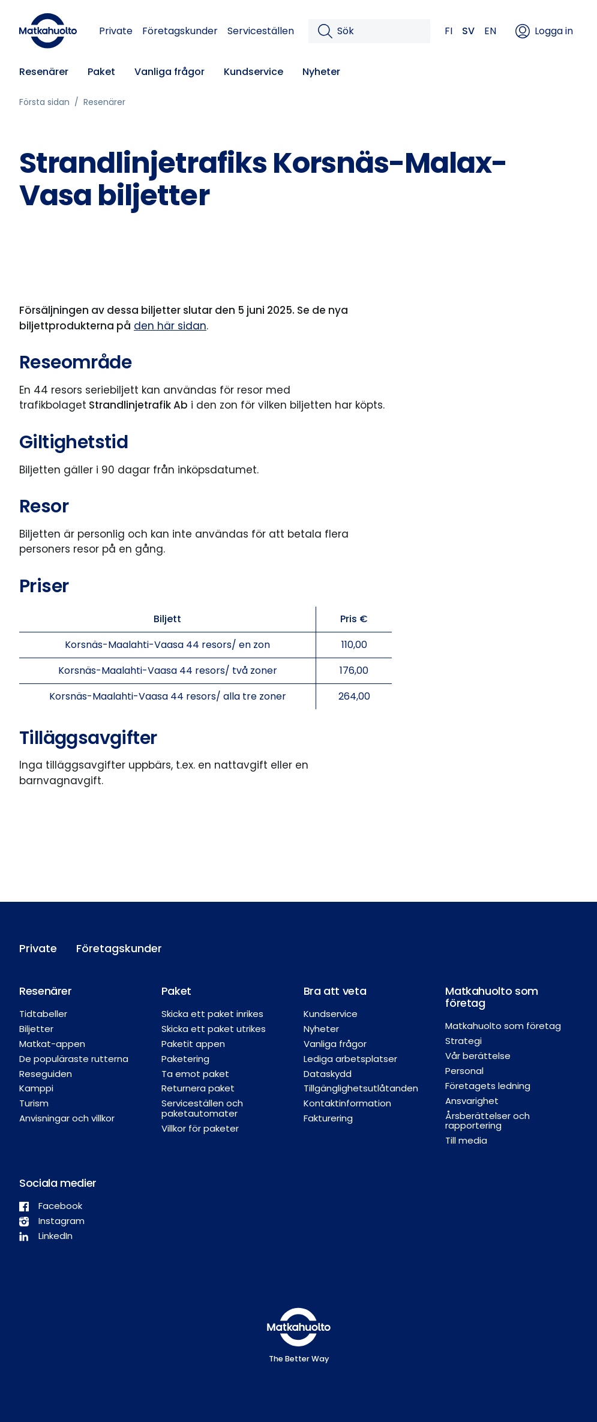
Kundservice (253, 72)
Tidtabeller (43, 1013)
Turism (34, 1103)
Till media (466, 1140)
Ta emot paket (195, 1073)
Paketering (185, 1058)
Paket (101, 72)
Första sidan (44, 102)
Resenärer (43, 72)
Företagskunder (180, 31)
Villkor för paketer (200, 1128)
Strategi (463, 1040)
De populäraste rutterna (73, 1058)
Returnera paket (198, 1088)
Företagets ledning (487, 1085)
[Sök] (379, 31)
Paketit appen (193, 1043)
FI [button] (448, 31)
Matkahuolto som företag (503, 1025)
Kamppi (36, 1088)
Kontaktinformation (347, 1103)
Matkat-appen (52, 1043)
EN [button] (490, 31)
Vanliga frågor (169, 72)
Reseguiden (45, 1073)
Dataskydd (328, 1073)
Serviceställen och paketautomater (202, 1108)
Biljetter (36, 1028)
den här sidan (170, 326)
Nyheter (321, 72)
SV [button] (468, 31)
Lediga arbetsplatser (350, 1058)
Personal (464, 1070)
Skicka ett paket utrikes (213, 1028)
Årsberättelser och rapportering (487, 1120)
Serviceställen (260, 31)
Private (116, 31)
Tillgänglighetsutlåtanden (361, 1088)
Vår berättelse (478, 1055)
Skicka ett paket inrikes (212, 1013)
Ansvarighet (472, 1100)
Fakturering (328, 1118)
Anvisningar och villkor (67, 1118)
